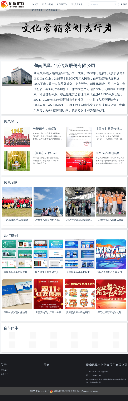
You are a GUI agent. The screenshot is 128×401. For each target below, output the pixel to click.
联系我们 (4, 370)
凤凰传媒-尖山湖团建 (17, 219)
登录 (123, 4)
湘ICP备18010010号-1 (40, 391)
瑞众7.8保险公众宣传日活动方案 (112, 272)
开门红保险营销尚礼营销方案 (112, 312)
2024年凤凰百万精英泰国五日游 (80, 219)
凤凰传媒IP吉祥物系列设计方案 (80, 312)
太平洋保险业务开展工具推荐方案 (80, 272)
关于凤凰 (37, 10)
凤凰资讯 (77, 4)
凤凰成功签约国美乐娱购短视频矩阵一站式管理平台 (110, 153)
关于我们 (4, 374)
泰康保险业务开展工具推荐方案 (18, 272)
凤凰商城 (51, 10)
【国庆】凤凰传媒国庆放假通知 (110, 128)
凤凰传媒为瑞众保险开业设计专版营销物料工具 (18, 312)
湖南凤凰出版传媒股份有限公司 (65, 391)
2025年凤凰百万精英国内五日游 (49, 219)
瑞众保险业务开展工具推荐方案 (49, 272)
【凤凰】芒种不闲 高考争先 (47, 153)
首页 (35, 4)
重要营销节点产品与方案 (48, 312)
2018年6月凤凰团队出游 (111, 219)
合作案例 (47, 4)
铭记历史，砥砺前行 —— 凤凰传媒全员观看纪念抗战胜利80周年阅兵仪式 (47, 128)
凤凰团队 (61, 4)
